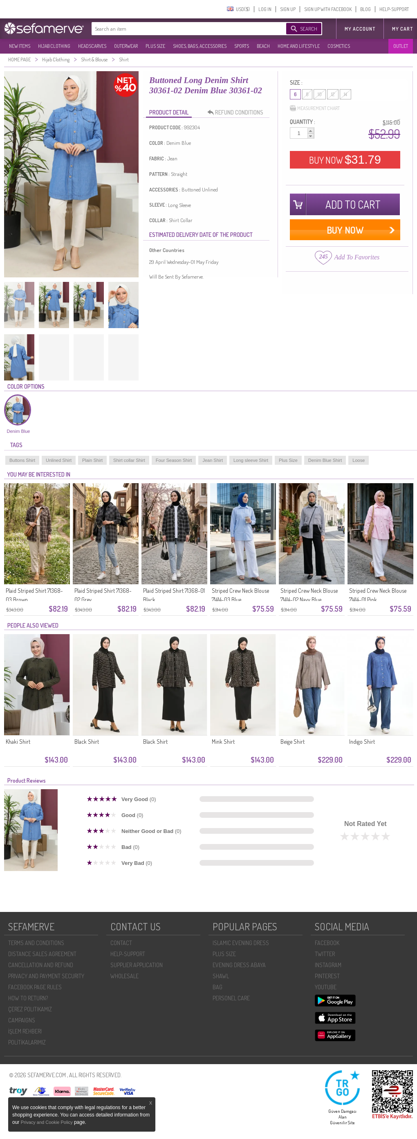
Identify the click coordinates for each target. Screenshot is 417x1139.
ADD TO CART (353, 204)
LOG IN (264, 9)
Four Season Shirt (174, 460)
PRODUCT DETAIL (168, 112)
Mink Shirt (223, 741)
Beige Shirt (292, 741)
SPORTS (241, 46)
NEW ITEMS (19, 46)
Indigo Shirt (362, 741)
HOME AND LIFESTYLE (299, 46)
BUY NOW (345, 159)
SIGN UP (288, 9)
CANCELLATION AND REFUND (40, 964)
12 (332, 94)
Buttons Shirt (22, 460)
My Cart (402, 29)
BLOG (365, 9)
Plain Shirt (92, 460)
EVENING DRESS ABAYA (239, 964)
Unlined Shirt (59, 460)
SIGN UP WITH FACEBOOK (328, 9)
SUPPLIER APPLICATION (136, 964)
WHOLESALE (124, 975)
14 (345, 94)
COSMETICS (338, 46)
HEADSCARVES (92, 46)
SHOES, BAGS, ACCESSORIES (199, 46)
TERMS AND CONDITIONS (36, 942)
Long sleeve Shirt (250, 460)
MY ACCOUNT (360, 29)
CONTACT (121, 942)
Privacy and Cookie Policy (47, 1122)
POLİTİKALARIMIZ (27, 1042)
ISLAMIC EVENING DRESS (241, 942)
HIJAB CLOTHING (54, 46)
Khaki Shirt (18, 741)
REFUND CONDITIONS (237, 112)
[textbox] (181, 28)
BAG (217, 987)
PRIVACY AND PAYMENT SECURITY (46, 975)
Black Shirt (86, 741)
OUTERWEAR (126, 46)
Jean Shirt (212, 460)
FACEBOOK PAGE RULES (35, 987)
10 (320, 94)
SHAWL (221, 975)
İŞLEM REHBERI (25, 1031)
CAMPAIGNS (21, 1020)
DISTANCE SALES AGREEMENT (42, 953)
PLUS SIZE (155, 46)
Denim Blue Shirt (325, 460)
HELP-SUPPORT (394, 9)
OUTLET (400, 46)
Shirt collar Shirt (129, 460)
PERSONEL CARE (231, 998)
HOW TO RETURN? (28, 998)
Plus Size (288, 460)
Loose (358, 460)
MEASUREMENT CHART (315, 108)
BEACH (263, 46)
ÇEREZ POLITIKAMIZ (30, 1009)
